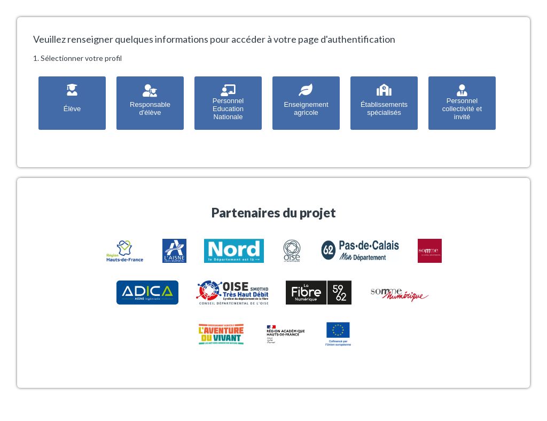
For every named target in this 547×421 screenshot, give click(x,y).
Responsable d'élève (150, 99)
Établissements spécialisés (384, 99)
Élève (72, 97)
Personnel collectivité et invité (462, 101)
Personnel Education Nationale (228, 101)
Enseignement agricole (306, 99)
